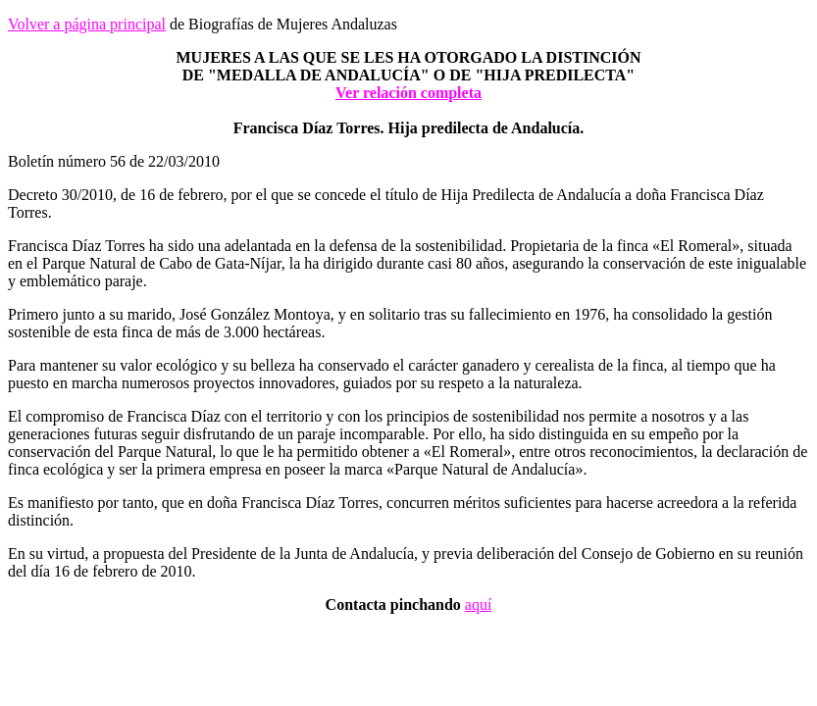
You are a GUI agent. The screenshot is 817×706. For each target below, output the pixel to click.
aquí (478, 604)
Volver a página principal (87, 24)
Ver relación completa (408, 92)
